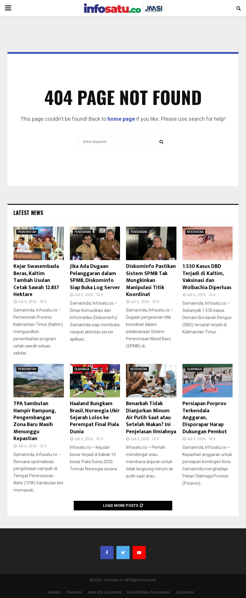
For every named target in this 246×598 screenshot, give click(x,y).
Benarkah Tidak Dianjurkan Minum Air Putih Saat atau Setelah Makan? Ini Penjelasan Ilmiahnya (151, 417)
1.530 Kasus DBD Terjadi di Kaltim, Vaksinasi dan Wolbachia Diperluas (206, 277)
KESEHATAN (195, 232)
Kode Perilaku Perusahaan (148, 592)
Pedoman (74, 592)
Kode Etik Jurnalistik (105, 592)
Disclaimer (185, 592)
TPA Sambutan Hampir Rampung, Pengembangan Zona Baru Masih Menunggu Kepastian (34, 421)
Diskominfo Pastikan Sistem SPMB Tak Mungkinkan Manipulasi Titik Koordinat (151, 280)
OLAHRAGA (81, 369)
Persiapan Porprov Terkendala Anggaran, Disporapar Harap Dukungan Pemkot (204, 417)
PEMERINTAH (27, 232)
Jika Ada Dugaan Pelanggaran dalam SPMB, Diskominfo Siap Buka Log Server (95, 277)
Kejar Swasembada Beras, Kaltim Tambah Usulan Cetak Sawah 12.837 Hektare (36, 280)
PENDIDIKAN (82, 232)
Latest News (28, 212)
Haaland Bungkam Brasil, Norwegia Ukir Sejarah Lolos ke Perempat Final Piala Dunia (95, 417)
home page (121, 119)
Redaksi (54, 592)
